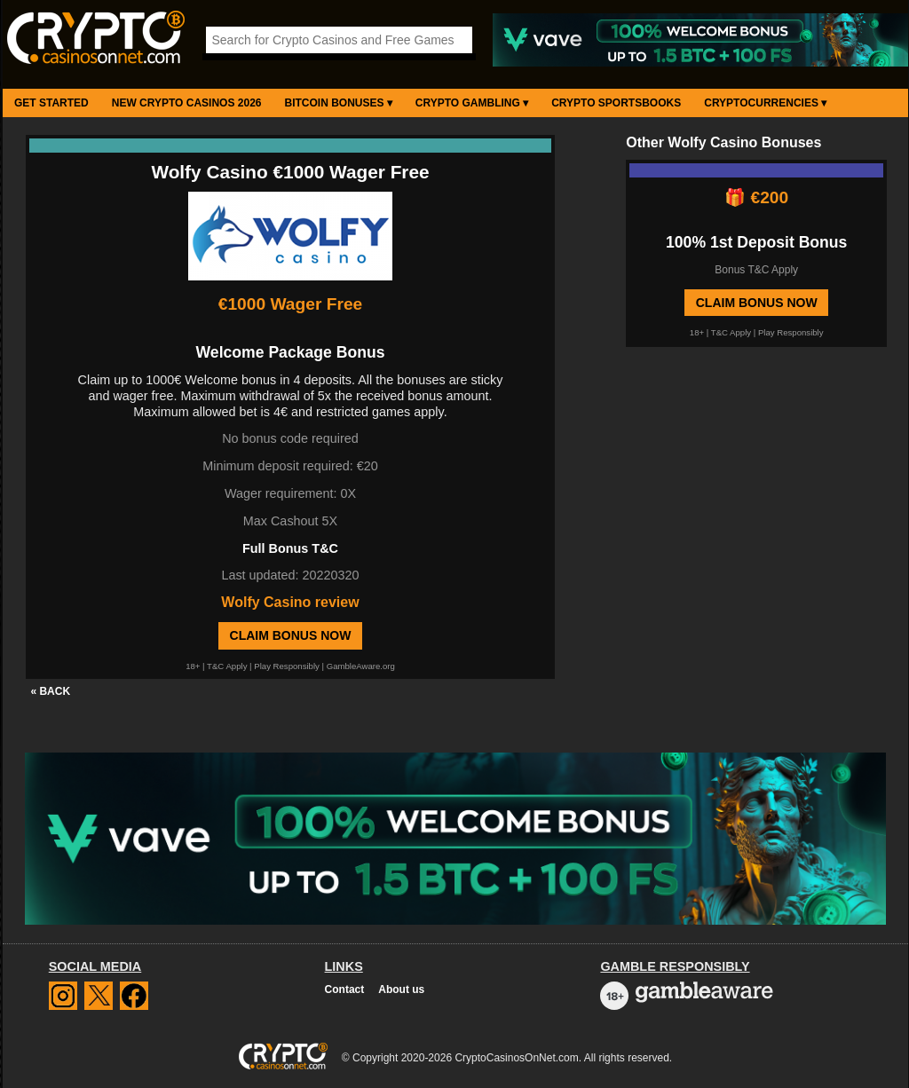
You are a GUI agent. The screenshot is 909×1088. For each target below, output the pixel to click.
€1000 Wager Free (290, 304)
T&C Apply (227, 666)
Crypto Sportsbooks (616, 103)
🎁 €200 (756, 197)
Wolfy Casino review (290, 602)
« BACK (50, 691)
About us (401, 989)
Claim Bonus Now (291, 635)
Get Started (51, 103)
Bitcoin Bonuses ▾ (338, 103)
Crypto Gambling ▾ (471, 103)
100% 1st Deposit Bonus (756, 242)
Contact (345, 989)
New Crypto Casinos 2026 (187, 103)
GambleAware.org (361, 666)
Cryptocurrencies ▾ (765, 103)
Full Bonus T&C (290, 548)
